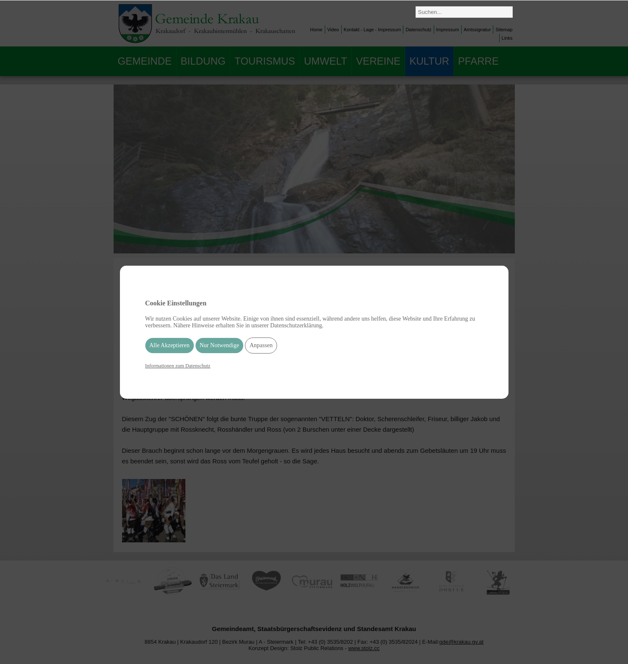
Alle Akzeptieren (170, 345)
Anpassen (261, 345)
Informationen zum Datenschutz (178, 366)
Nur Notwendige (219, 345)
